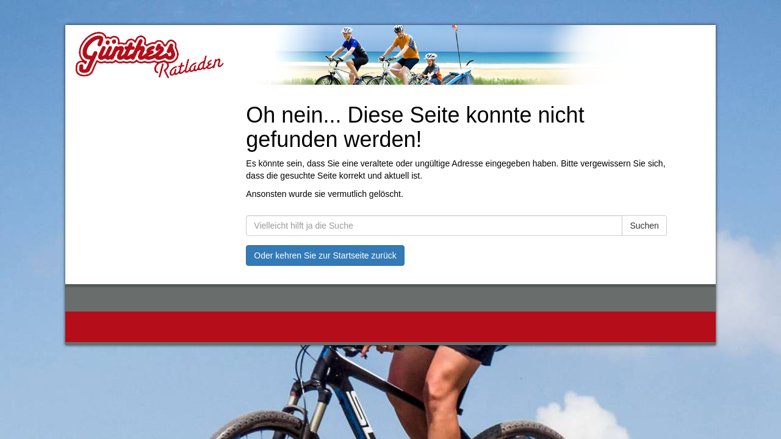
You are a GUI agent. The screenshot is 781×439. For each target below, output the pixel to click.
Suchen (644, 225)
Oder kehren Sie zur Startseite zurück (325, 255)
